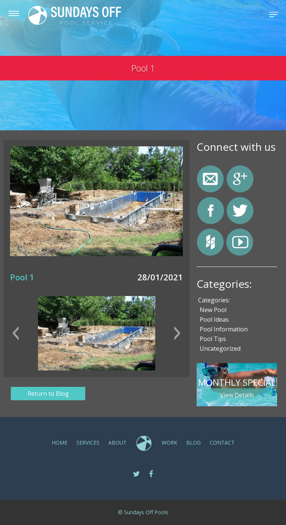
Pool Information (224, 329)
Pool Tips (213, 339)
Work (169, 442)
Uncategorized (220, 348)
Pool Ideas (214, 319)
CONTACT (222, 442)
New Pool (213, 310)
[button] (15, 333)
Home (59, 442)
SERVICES (87, 442)
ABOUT (117, 442)
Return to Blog (48, 393)
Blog (193, 442)
